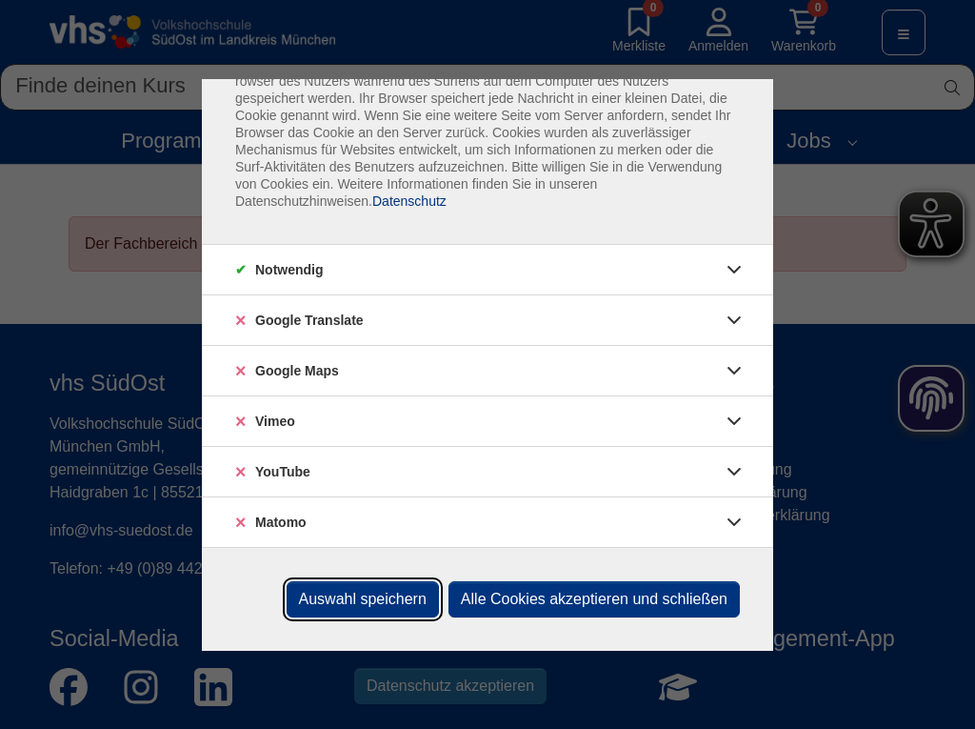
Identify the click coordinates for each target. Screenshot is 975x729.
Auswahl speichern (363, 599)
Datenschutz (409, 201)
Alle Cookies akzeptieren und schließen (594, 599)
